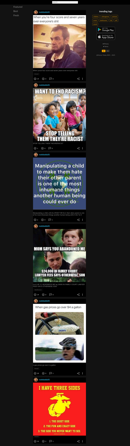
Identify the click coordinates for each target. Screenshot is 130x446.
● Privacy (106, 44)
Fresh (16, 15)
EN (104, 51)
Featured (17, 6)
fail (111, 20)
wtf (116, 20)
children (96, 16)
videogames (105, 16)
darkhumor (103, 20)
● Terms (105, 46)
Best (15, 11)
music (95, 20)
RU (108, 51)
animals (114, 16)
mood (95, 24)
